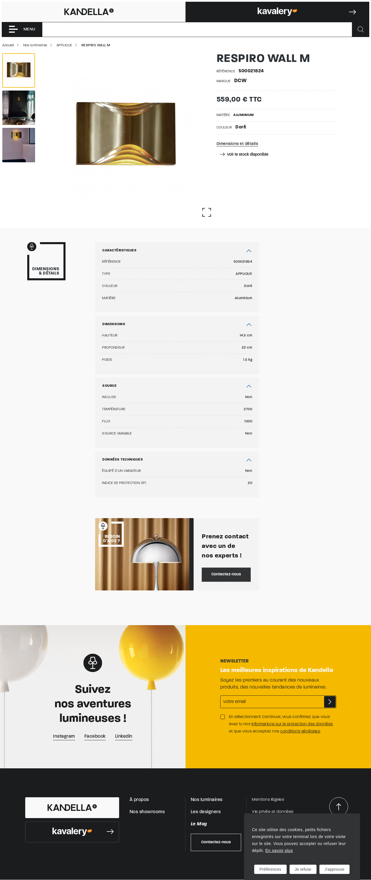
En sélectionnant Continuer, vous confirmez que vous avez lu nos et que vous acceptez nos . (281, 724)
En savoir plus (279, 850)
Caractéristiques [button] (119, 250)
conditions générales (300, 731)
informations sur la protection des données (292, 724)
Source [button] (109, 386)
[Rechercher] (360, 29)
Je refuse (303, 869)
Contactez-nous (226, 574)
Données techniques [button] (122, 459)
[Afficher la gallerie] (206, 212)
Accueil (8, 45)
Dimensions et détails (237, 144)
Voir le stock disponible (244, 154)
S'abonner (330, 702)
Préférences (270, 869)
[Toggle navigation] (22, 29)
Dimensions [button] (113, 324)
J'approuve (334, 869)
